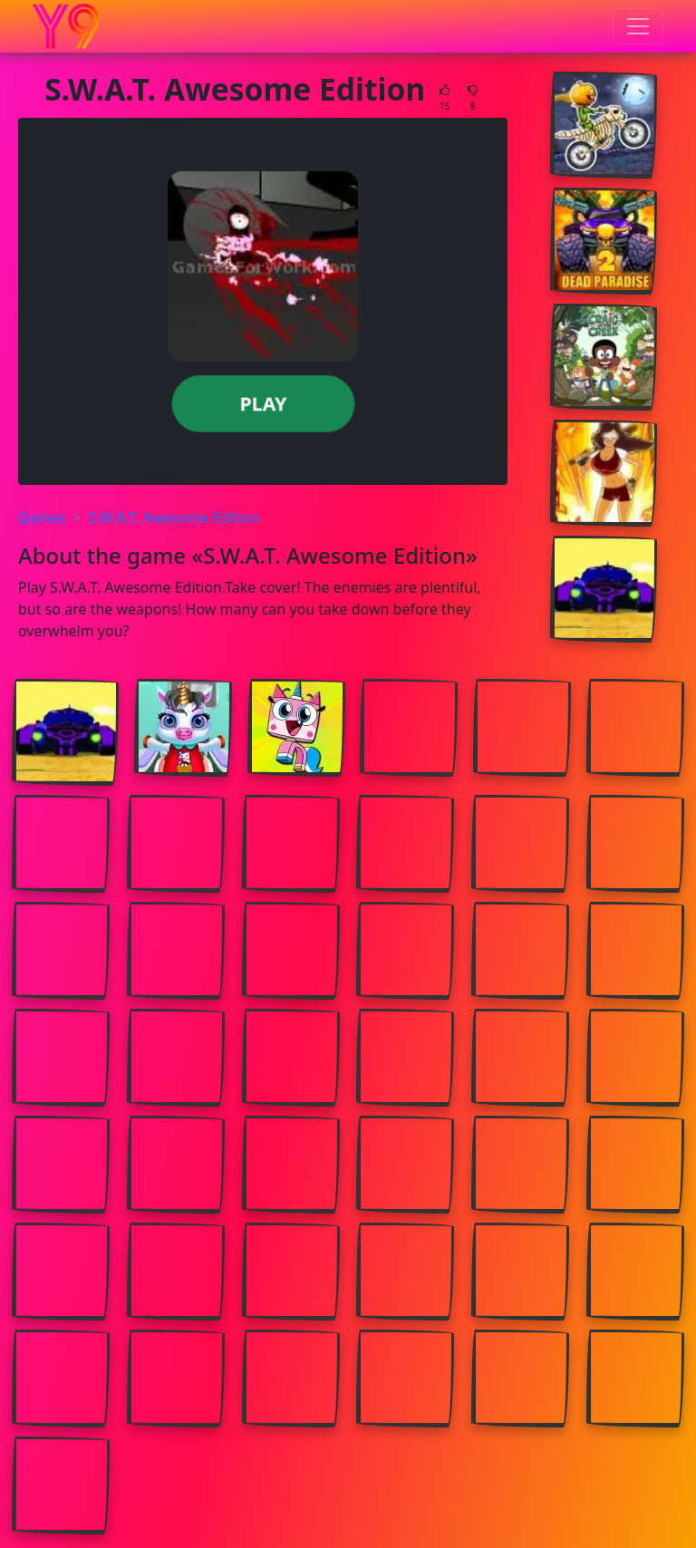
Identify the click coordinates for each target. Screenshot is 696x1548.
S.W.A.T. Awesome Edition (174, 517)
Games (41, 517)
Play (262, 403)
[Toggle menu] (638, 26)
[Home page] (66, 26)
